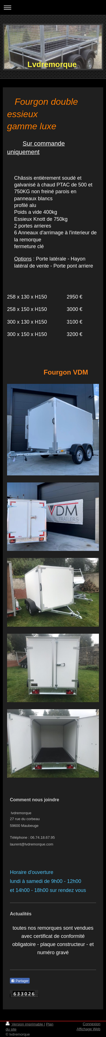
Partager (20, 981)
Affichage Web (88, 1029)
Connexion (91, 1024)
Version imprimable (25, 1024)
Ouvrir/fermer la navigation (53, 7)
